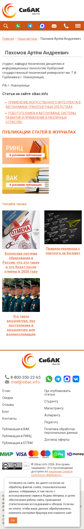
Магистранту (54, 409)
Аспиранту (52, 416)
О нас (6, 391)
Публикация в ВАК (16, 430)
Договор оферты (56, 440)
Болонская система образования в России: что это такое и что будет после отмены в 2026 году (20, 262)
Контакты (9, 419)
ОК (13, 520)
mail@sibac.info (25, 382)
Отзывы (8, 405)
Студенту (51, 402)
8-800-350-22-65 (26, 378)
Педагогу (51, 423)
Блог (5, 412)
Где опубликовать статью (57, 393)
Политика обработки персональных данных (61, 431)
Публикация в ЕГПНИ (17, 443)
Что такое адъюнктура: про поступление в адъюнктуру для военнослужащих (21, 325)
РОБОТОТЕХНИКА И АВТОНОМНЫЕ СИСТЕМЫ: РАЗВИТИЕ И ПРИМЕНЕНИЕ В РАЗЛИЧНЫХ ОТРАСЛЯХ (41, 117)
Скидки (7, 398)
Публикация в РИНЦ (17, 436)
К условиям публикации (25, 155)
